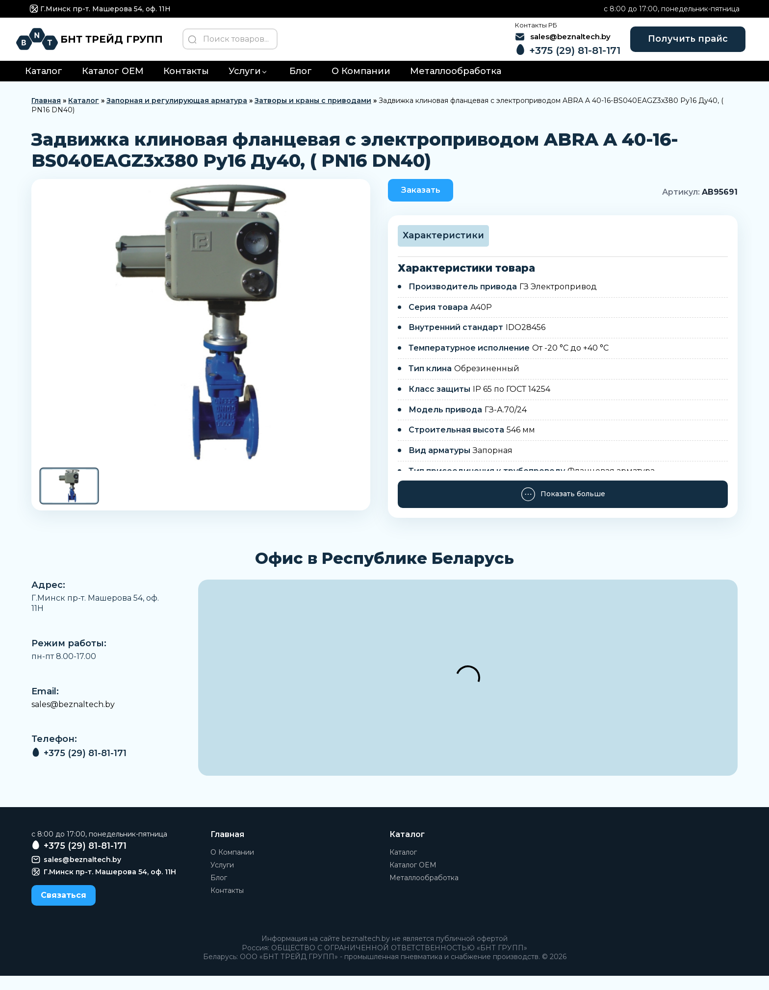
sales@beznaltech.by (73, 718)
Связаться (63, 909)
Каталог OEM (113, 82)
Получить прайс (672, 44)
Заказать (427, 202)
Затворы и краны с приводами (313, 112)
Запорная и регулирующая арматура (176, 112)
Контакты (186, 82)
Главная (46, 112)
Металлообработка (455, 82)
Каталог (43, 82)
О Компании (361, 82)
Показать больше (562, 508)
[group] (200, 334)
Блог (300, 82)
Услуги (245, 82)
